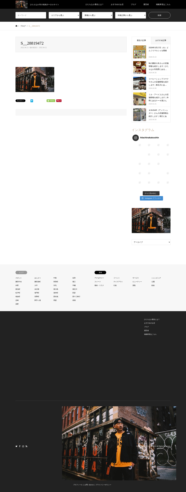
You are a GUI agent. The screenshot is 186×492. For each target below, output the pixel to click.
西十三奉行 (76, 296)
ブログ (133, 4)
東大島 (55, 289)
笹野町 (36, 296)
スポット (19, 278)
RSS (26, 446)
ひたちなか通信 (150, 446)
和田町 (55, 282)
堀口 (74, 282)
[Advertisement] (35, 356)
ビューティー (137, 282)
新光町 (18, 289)
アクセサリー (99, 278)
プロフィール (78, 485)
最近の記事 (141, 40)
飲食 (153, 285)
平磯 (74, 285)
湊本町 (55, 293)
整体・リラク (99, 285)
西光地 (55, 296)
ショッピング (156, 278)
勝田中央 (19, 282)
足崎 (17, 300)
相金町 (18, 296)
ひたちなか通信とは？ (95, 4)
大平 (36, 285)
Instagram (23, 446)
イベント (117, 278)
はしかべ (37, 278)
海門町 (36, 293)
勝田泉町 (37, 282)
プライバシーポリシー (103, 485)
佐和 (74, 278)
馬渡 (55, 300)
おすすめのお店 (117, 4)
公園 (153, 282)
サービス (136, 278)
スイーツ (98, 282)
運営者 (146, 4)
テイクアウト (118, 282)
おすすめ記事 (160, 40)
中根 (55, 278)
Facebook (20, 446)
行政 (115, 285)
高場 (74, 300)
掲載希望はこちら (163, 4)
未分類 (36, 289)
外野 (17, 285)
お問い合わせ (89, 485)
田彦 (74, 293)
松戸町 (18, 293)
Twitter (16, 446)
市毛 (55, 285)
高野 (17, 304)
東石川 (74, 289)
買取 (134, 285)
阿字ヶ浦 (37, 300)
